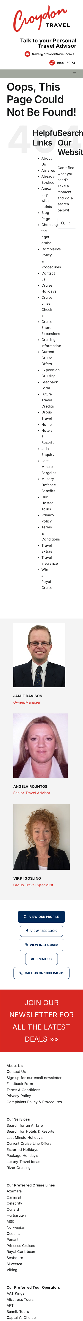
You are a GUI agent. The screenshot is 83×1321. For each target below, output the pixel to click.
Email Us (44, 959)
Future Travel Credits (47, 400)
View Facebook (43, 931)
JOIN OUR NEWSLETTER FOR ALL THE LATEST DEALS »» (41, 1020)
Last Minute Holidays (24, 1137)
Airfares (48, 170)
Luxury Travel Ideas (23, 1161)
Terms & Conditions (23, 1090)
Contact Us (16, 1071)
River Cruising (19, 1167)
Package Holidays (22, 1155)
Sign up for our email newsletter (34, 1077)
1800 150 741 (66, 63)
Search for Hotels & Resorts (30, 1131)
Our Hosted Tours (47, 503)
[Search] (63, 223)
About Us (15, 1065)
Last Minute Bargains (48, 467)
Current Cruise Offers (47, 357)
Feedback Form (20, 1083)
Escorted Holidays (22, 1149)
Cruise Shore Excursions (50, 327)
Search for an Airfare (25, 1125)
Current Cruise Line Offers (29, 1143)
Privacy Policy (19, 1096)
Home (46, 424)
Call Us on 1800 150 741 (44, 973)
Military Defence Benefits (48, 485)
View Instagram (44, 945)
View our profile (44, 917)
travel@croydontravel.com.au (54, 54)
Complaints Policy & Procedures (34, 1102)
